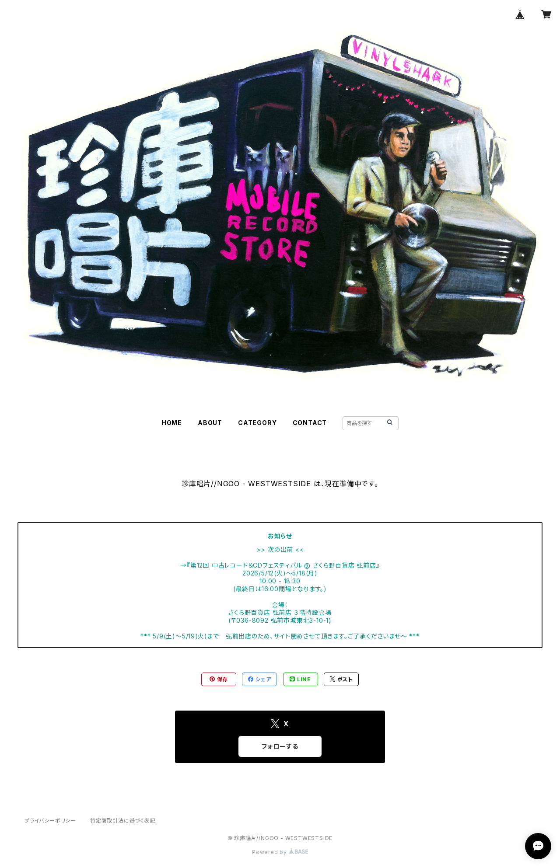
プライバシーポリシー (50, 820)
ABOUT (210, 422)
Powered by (280, 852)
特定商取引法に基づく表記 (123, 820)
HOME (171, 422)
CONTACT (310, 422)
